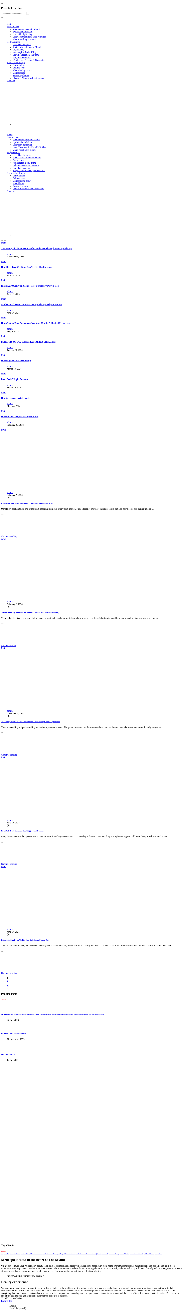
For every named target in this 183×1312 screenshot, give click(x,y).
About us (11, 80)
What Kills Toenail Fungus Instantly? (13, 1033)
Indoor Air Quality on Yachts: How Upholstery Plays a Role (30, 286)
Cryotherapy (18, 49)
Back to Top (6, 1301)
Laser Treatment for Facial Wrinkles (29, 37)
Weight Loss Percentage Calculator (29, 60)
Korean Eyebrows (21, 75)
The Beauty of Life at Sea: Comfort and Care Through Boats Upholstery (36, 248)
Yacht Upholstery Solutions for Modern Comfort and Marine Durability (30, 612)
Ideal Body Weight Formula (14, 379)
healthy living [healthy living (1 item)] (25, 1254)
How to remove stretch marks (15, 398)
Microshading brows (22, 70)
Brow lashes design (16, 62)
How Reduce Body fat (8, 1054)
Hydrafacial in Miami (22, 31)
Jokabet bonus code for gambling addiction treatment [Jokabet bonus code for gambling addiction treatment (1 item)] (58, 1254)
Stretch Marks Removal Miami (27, 47)
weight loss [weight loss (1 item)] (158, 1254)
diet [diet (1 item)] (2, 1254)
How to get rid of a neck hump (16, 360)
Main (3, 242)
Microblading (19, 73)
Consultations (19, 65)
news (3, 430)
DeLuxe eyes (19, 67)
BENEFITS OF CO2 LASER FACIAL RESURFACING (28, 342)
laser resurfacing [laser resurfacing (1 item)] (114, 1254)
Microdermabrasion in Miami (26, 29)
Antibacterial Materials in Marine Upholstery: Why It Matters (31, 304)
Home (9, 24)
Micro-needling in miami (24, 39)
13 (8, 985)
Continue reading (9, 536)
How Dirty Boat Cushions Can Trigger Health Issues (26, 267)
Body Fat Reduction (22, 57)
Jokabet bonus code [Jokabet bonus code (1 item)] (36, 1254)
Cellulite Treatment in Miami (26, 55)
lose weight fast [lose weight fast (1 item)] (124, 1254)
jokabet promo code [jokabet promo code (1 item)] (102, 1254)
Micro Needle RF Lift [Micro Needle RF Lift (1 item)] (136, 1254)
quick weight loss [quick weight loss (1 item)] (149, 1254)
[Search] (13, 13)
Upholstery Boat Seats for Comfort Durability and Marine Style (27, 503)
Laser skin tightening (22, 34)
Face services (13, 26)
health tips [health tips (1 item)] (17, 1254)
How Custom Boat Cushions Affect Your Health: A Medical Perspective (35, 323)
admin (10, 254)
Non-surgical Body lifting (24, 52)
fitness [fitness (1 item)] (12, 1254)
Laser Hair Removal (22, 44)
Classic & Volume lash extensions (28, 78)
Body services (13, 42)
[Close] (2, 3)
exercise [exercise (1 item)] (6, 1254)
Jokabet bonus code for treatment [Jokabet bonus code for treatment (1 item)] (85, 1254)
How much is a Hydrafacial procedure (19, 416)
